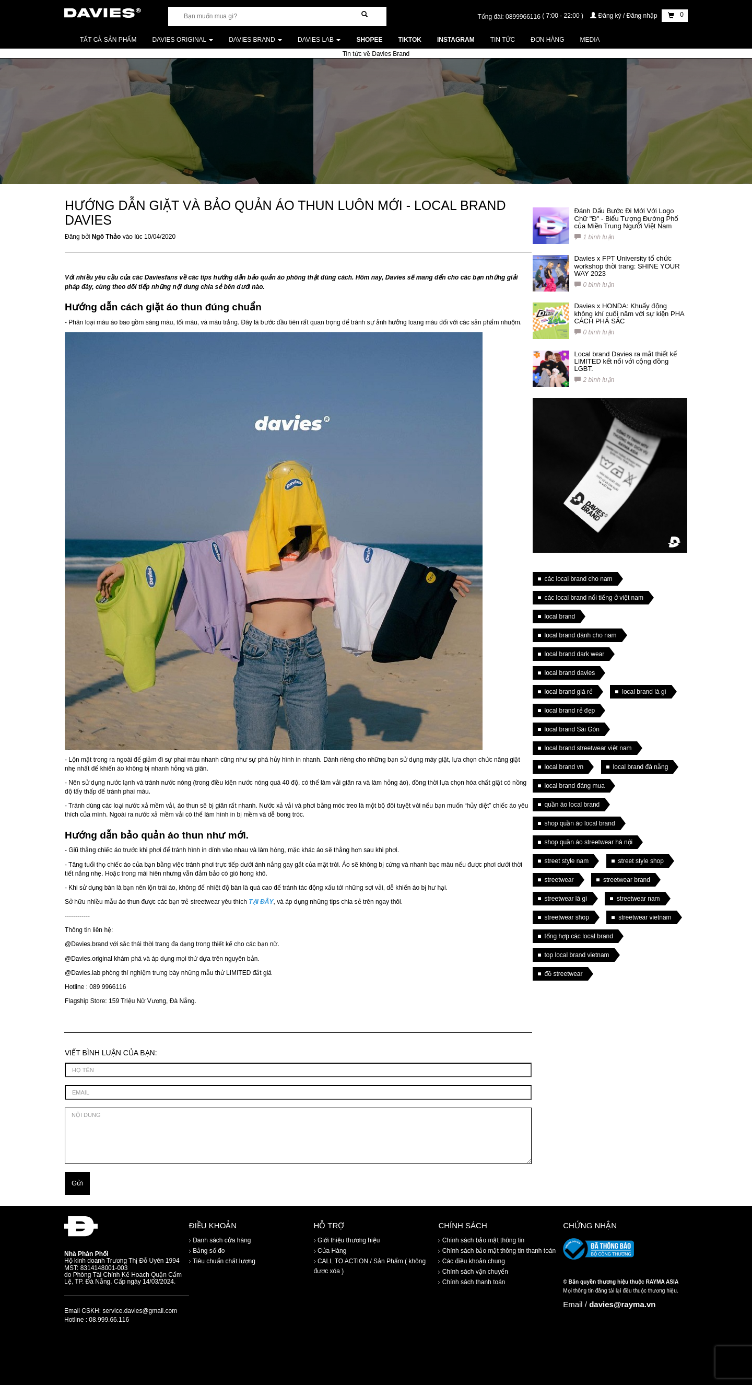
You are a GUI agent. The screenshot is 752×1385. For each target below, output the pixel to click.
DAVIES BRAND (255, 39)
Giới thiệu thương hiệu (347, 1240)
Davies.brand (89, 944)
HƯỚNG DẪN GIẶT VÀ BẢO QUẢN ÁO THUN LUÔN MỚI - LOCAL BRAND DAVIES (285, 212)
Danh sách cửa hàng (220, 1240)
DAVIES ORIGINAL (182, 39)
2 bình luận (594, 379)
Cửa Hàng (330, 1250)
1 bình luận (594, 237)
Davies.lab (85, 972)
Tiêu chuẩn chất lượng (222, 1261)
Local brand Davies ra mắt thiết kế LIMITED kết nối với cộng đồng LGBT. (625, 361)
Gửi (77, 1183)
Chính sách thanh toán (471, 1282)
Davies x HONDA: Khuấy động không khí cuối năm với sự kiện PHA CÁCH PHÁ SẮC (629, 313)
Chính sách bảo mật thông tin (481, 1240)
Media (590, 39)
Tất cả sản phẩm (108, 39)
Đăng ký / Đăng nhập (624, 15)
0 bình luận (594, 284)
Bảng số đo (207, 1250)
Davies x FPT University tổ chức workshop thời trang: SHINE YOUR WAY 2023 (627, 265)
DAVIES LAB (319, 39)
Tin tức (502, 39)
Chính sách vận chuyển (473, 1271)
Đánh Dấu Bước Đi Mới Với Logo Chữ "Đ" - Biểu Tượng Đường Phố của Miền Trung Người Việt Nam (626, 218)
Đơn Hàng (547, 39)
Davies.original (91, 958)
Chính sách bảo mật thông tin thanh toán (497, 1250)
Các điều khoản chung (471, 1261)
